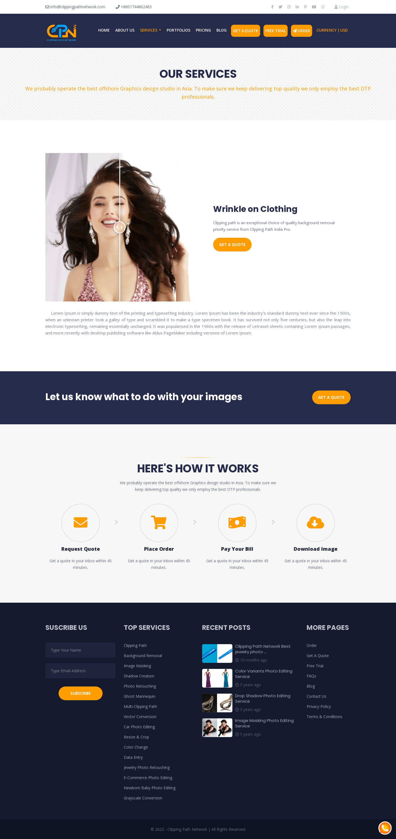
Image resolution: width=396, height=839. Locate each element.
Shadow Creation (139, 676)
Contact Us (316, 696)
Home (104, 30)
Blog (221, 30)
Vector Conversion (140, 716)
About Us (124, 30)
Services (149, 30)
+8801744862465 (134, 6)
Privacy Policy (319, 706)
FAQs (311, 676)
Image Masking (137, 665)
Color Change (136, 747)
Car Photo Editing (139, 726)
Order (301, 30)
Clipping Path (135, 645)
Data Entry (133, 757)
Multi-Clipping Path (140, 706)
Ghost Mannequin (139, 696)
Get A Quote (245, 30)
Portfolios (178, 30)
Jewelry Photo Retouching (147, 767)
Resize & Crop (136, 737)
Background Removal (143, 655)
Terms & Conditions (324, 716)
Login (341, 6)
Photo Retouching (140, 686)
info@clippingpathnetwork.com (75, 6)
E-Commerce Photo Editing (148, 777)
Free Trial (275, 30)
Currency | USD (332, 30)
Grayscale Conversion (143, 798)
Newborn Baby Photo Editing (149, 787)
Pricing (203, 30)
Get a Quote (232, 244)
